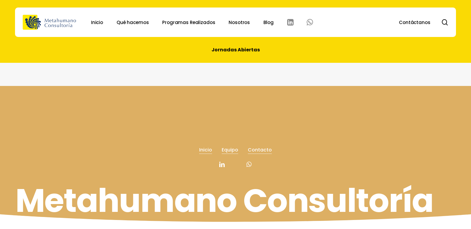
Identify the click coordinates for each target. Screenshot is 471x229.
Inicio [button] (205, 147)
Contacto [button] (260, 147)
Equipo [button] (230, 147)
